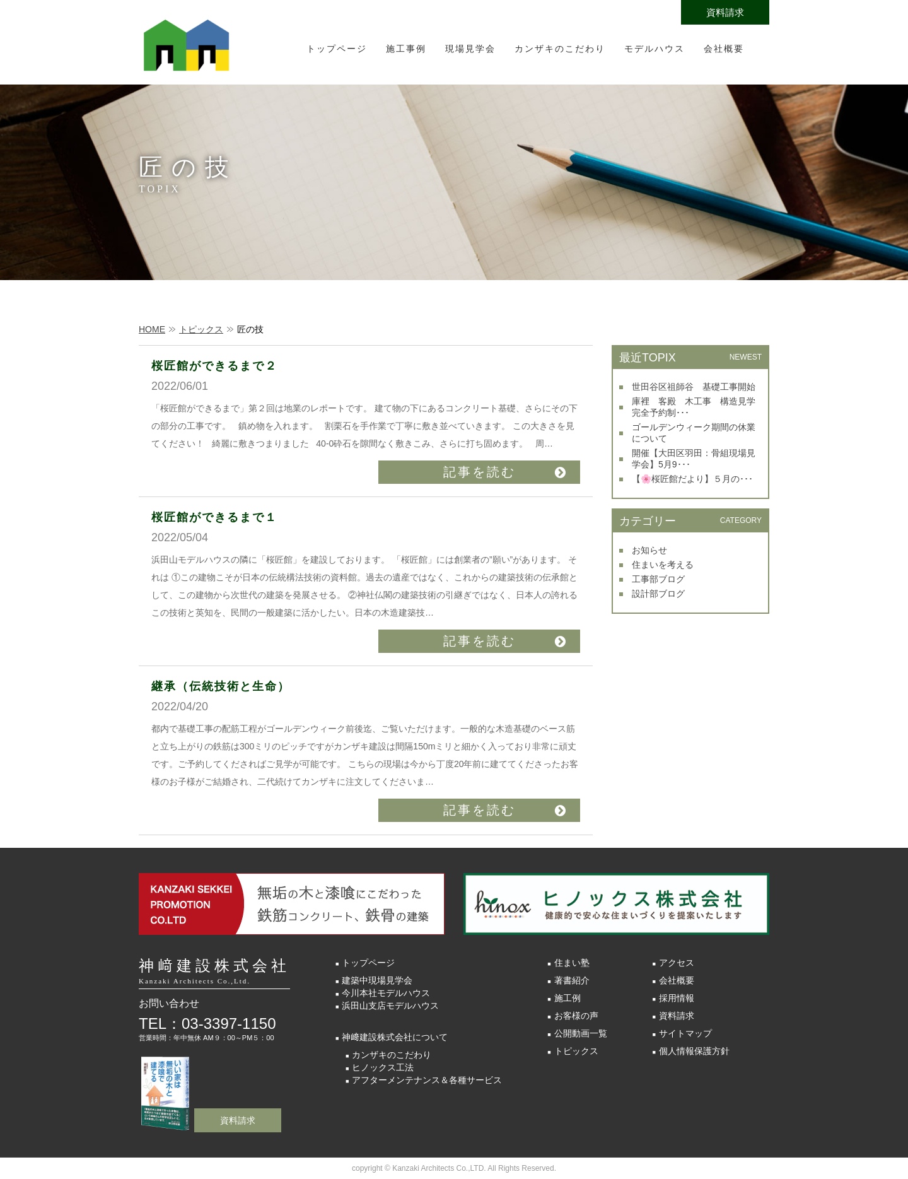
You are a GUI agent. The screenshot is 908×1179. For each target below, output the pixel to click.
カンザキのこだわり (560, 49)
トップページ (336, 49)
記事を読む (479, 472)
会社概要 (724, 49)
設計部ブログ (658, 594)
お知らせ (649, 550)
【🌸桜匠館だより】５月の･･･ (692, 479)
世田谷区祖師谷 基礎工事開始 (693, 387)
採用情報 (676, 998)
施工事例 (406, 49)
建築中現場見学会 (377, 980)
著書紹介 (572, 980)
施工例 (567, 998)
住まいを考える (663, 565)
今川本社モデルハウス (386, 993)
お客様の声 (576, 1016)
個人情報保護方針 (694, 1051)
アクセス (676, 963)
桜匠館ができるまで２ (214, 366)
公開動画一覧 (580, 1033)
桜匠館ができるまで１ (214, 517)
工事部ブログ (658, 579)
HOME (152, 329)
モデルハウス (654, 49)
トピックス (201, 329)
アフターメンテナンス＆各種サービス (427, 1080)
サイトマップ (685, 1033)
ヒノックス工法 (383, 1067)
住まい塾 (572, 963)
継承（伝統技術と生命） (220, 686)
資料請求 (725, 12)
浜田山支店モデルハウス (390, 1005)
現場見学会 (470, 49)
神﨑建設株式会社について (395, 1037)
